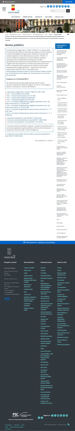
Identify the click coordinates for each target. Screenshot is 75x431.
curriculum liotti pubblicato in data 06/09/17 (24, 122)
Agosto (51, 34)
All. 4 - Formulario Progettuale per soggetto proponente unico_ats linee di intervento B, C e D (27, 102)
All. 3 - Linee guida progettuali (19, 99)
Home (7, 34)
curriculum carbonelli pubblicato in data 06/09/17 (26, 120)
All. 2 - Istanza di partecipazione (20, 96)
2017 (46, 34)
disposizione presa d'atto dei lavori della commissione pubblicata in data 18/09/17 (27, 135)
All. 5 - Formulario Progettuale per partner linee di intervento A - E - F (28, 110)
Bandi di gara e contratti (15, 34)
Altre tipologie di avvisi (38, 34)
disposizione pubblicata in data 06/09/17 (23, 118)
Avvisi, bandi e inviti (27, 34)
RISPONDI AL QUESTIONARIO (46, 242)
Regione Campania (10, 2)
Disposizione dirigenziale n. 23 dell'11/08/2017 (25, 92)
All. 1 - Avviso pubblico (17, 94)
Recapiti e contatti (10, 262)
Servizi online (68, 2)
